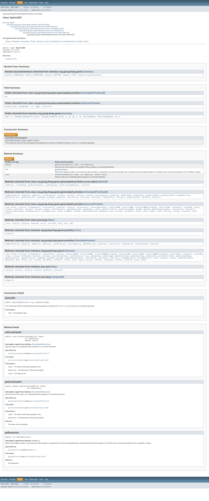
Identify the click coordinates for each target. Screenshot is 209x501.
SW (116, 119)
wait (60, 229)
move (111, 216)
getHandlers (88, 214)
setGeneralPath (133, 201)
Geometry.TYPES (70, 76)
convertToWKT (164, 212)
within (8, 218)
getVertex (61, 201)
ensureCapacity (102, 199)
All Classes (47, 7)
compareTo (61, 212)
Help (46, 3)
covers (197, 212)
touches (176, 216)
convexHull (177, 212)
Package (12, 3)
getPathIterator (12, 201)
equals (47, 214)
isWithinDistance (89, 216)
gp (6, 98)
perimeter (129, 216)
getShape (41, 201)
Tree (26, 3)
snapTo (152, 216)
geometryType (11, 108)
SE (80, 119)
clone (7, 229)
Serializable (15, 41)
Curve (46, 41)
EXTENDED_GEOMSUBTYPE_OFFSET (26, 119)
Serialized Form (11, 60)
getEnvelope (138, 199)
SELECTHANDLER (89, 119)
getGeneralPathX (168, 199)
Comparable (24, 41)
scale (145, 216)
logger (37, 108)
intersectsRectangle (14, 216)
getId (97, 214)
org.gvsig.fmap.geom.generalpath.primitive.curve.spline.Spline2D (46, 33)
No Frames (35, 7)
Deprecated (33, 3)
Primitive (80, 41)
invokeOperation (32, 216)
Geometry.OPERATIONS (34, 76)
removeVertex (108, 201)
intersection (177, 214)
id (32, 108)
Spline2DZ (9, 143)
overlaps (119, 216)
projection (47, 108)
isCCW (59, 216)
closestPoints (48, 212)
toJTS (159, 216)
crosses (8, 214)
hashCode (35, 229)
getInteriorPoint (109, 214)
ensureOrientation (60, 263)
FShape (33, 41)
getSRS (139, 214)
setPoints (146, 201)
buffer (14, 212)
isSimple (68, 216)
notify (43, 229)
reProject (120, 201)
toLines (89, 267)
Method (25, 10)
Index (41, 3)
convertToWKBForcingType (146, 212)
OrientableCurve (55, 41)
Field (15, 10)
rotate (138, 216)
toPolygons (108, 267)
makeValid (103, 216)
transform (85, 189)
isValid (77, 216)
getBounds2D (126, 199)
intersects (85, 201)
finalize (16, 229)
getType (147, 214)
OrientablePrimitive (69, 41)
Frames (26, 7)
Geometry (40, 41)
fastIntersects (58, 214)
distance (38, 214)
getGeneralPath (152, 199)
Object (51, 225)
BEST (7, 119)
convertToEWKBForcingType (105, 261)
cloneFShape (21, 189)
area (7, 212)
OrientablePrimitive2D (93, 94)
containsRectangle (99, 212)
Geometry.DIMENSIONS (14, 76)
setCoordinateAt (62, 178)
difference (18, 214)
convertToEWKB (72, 261)
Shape (7, 41)
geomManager (24, 108)
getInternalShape (126, 214)
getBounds (114, 199)
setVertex (156, 201)
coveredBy (187, 212)
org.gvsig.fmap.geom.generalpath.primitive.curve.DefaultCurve (41, 31)
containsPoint (82, 212)
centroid (22, 212)
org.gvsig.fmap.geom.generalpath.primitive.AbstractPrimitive (28, 25)
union (194, 216)
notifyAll (52, 229)
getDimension (60, 173)
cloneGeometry (34, 212)
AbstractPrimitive (90, 105)
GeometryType (20, 143)
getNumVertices (183, 199)
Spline (86, 41)
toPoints (98, 267)
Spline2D (15, 50)
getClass (25, 229)
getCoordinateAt (62, 168)
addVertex (9, 189)
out (30, 267)
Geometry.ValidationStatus (90, 76)
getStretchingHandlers (69, 189)
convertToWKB (114, 212)
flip (87, 263)
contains (61, 199)
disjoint (29, 214)
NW (74, 119)
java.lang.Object (8, 23)
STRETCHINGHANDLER (105, 119)
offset (24, 267)
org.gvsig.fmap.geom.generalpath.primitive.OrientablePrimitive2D (34, 27)
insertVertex (72, 201)
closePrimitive (49, 199)
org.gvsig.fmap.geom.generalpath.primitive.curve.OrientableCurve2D (39, 29)
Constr (20, 10)
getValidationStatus (161, 214)
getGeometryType (74, 214)
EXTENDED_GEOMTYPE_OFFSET (52, 119)
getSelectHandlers (36, 189)
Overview (4, 3)
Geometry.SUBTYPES (53, 76)
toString (167, 216)
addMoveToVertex (12, 199)
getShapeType (51, 189)
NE (70, 119)
